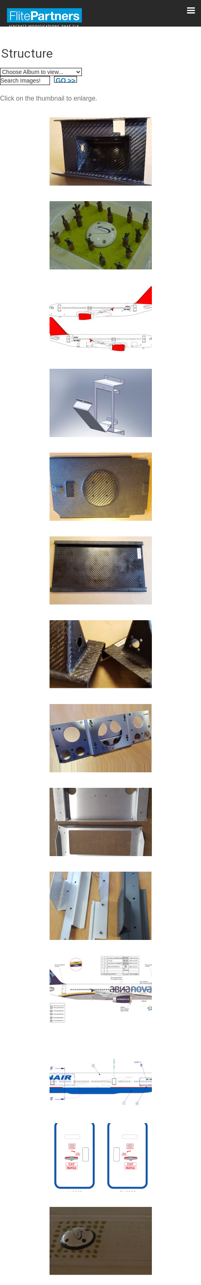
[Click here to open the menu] (191, 10)
